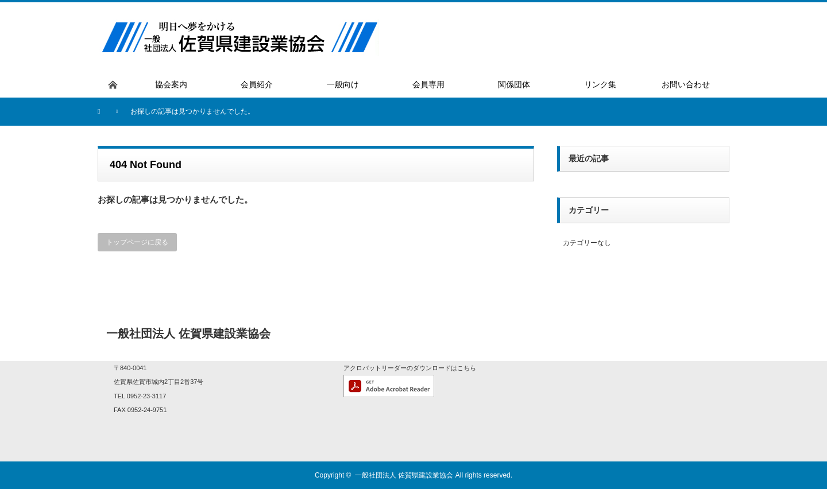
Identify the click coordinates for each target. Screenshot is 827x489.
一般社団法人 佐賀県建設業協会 (404, 475)
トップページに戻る (137, 242)
